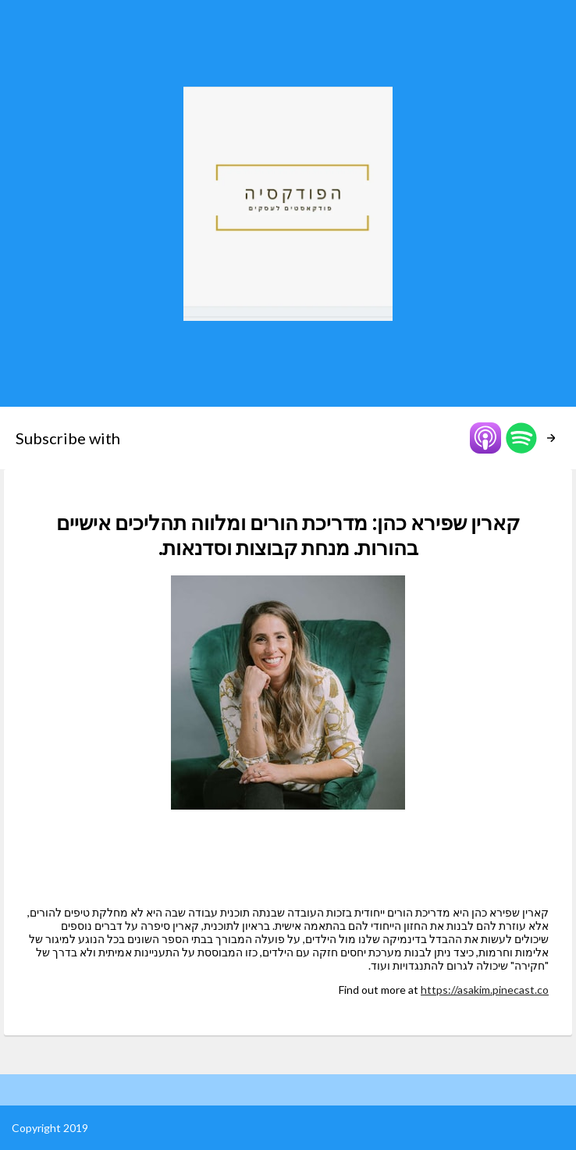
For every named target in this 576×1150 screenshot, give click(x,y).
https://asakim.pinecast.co (485, 989)
